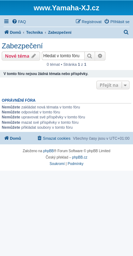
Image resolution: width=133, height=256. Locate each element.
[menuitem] (19, 21)
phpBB (48, 151)
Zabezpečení (22, 46)
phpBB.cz (79, 157)
